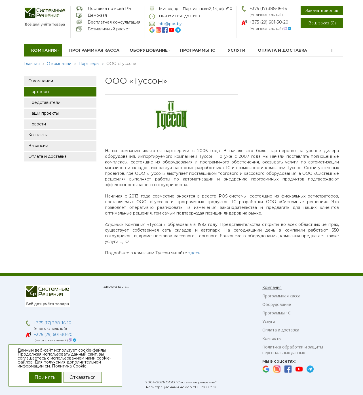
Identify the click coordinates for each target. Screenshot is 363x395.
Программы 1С (199, 50)
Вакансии (38, 145)
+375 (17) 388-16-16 (268, 8)
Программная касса (94, 50)
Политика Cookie (69, 366)
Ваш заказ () (322, 23)
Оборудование (150, 50)
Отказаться (82, 377)
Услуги (238, 50)
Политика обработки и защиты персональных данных (292, 349)
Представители (44, 102)
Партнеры (89, 63)
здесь (194, 252)
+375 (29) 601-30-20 (269, 22)
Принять (45, 377)
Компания (45, 50)
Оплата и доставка (282, 50)
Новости (37, 124)
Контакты (38, 134)
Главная (32, 63)
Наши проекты (43, 113)
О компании (59, 63)
